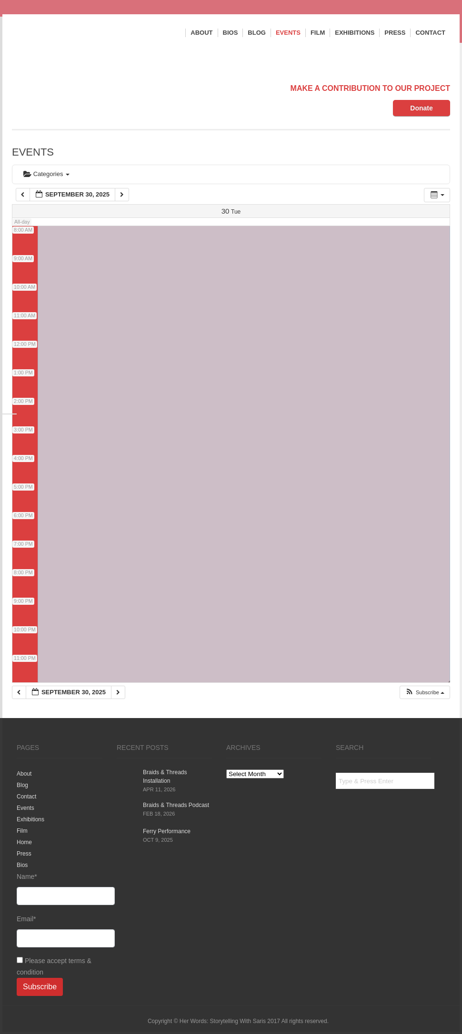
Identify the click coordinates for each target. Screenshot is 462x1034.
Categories (46, 173)
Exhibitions (354, 32)
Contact (430, 32)
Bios (230, 32)
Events (288, 32)
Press (394, 32)
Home (24, 842)
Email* (59, 931)
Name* (59, 889)
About (201, 32)
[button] (424, 692)
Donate (421, 108)
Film (318, 32)
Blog (257, 32)
